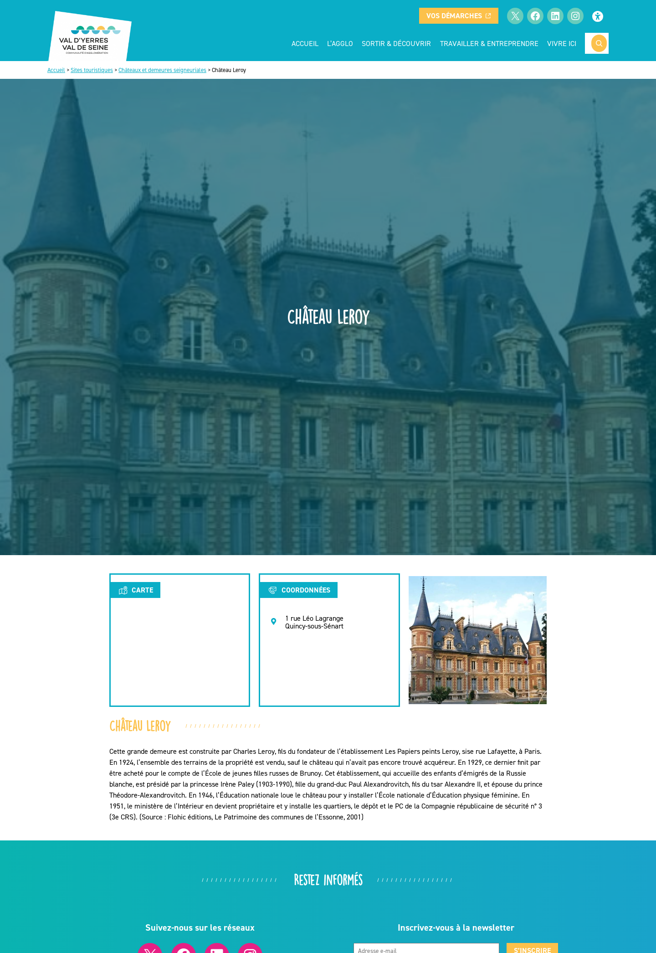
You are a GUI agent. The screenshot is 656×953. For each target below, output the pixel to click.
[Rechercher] (599, 43)
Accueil (305, 43)
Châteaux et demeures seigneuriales (162, 70)
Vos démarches (458, 16)
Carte (135, 590)
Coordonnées (298, 590)
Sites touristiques (92, 70)
